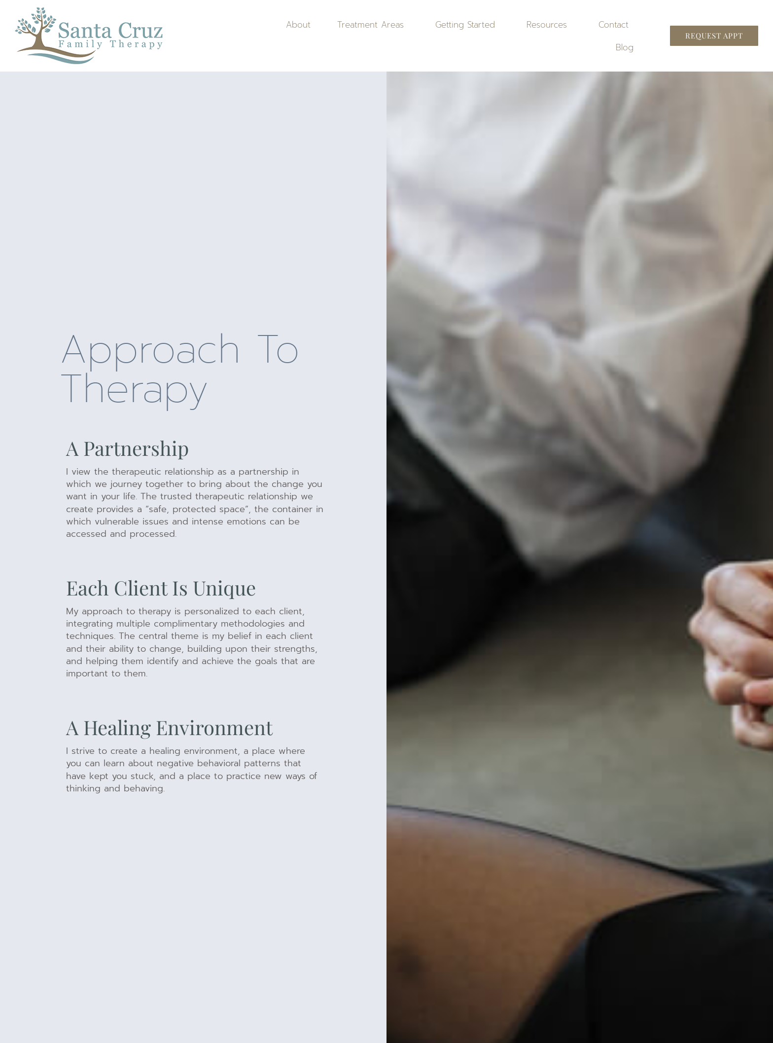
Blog (624, 47)
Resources (549, 24)
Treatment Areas (373, 24)
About (298, 24)
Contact (615, 24)
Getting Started (467, 24)
